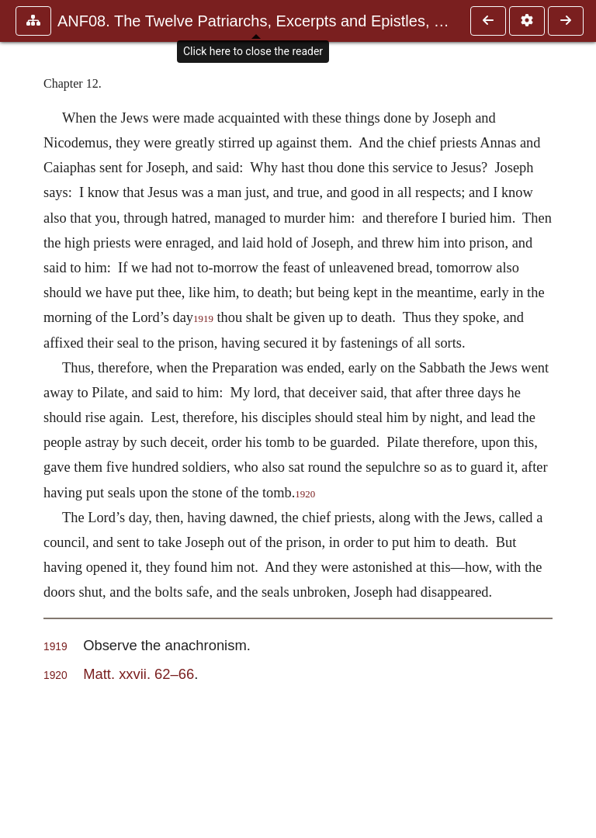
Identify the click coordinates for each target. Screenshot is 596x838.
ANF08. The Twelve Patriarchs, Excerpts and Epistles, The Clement (256, 20)
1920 (305, 494)
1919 (203, 318)
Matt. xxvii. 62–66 (138, 674)
